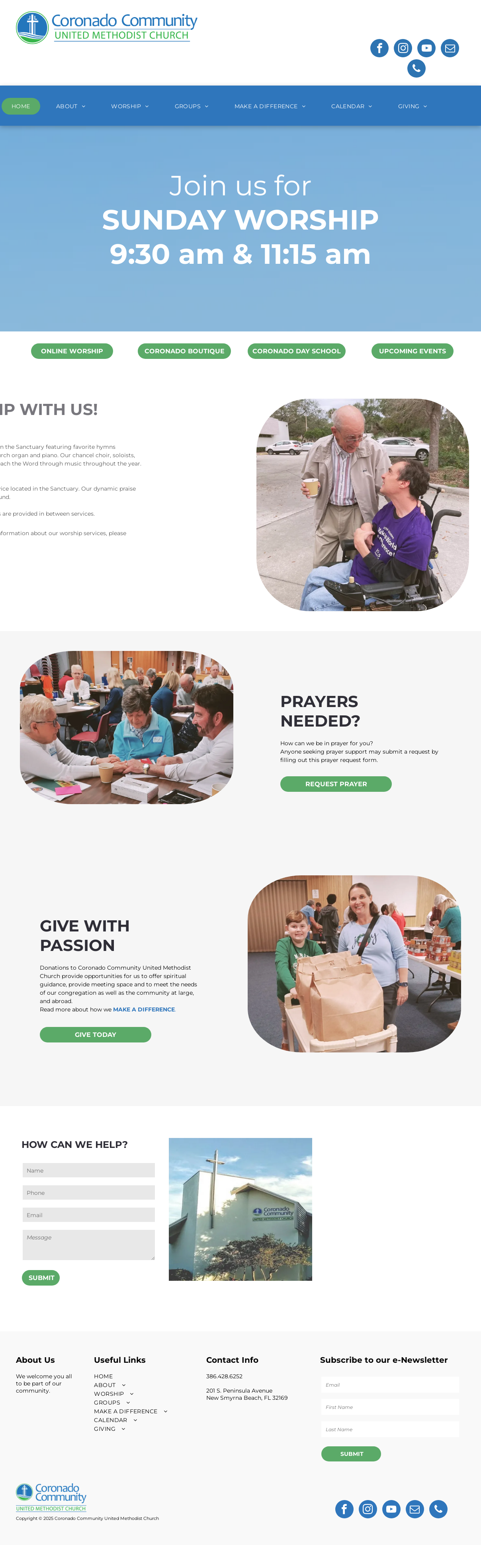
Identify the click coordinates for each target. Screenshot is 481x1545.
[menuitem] (24, 106)
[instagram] (403, 49)
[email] (450, 49)
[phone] (416, 69)
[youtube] (426, 49)
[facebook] (379, 49)
